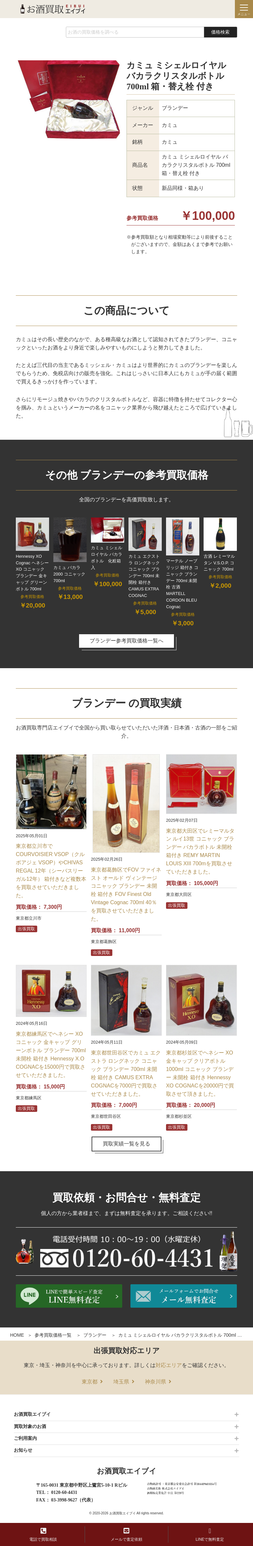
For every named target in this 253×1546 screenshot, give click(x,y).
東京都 (90, 1381)
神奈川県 (155, 1381)
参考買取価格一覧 (53, 1335)
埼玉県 (121, 1381)
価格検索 (220, 32)
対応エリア (168, 1365)
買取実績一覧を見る (126, 1143)
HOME (17, 1335)
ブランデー (94, 1335)
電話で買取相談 (43, 1534)
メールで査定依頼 (126, 1535)
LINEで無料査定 (210, 1535)
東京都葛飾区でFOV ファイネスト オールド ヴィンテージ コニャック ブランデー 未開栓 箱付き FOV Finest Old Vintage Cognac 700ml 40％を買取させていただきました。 (126, 894)
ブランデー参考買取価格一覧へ (126, 640)
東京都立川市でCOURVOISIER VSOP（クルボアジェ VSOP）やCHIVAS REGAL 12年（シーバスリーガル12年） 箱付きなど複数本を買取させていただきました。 (51, 870)
